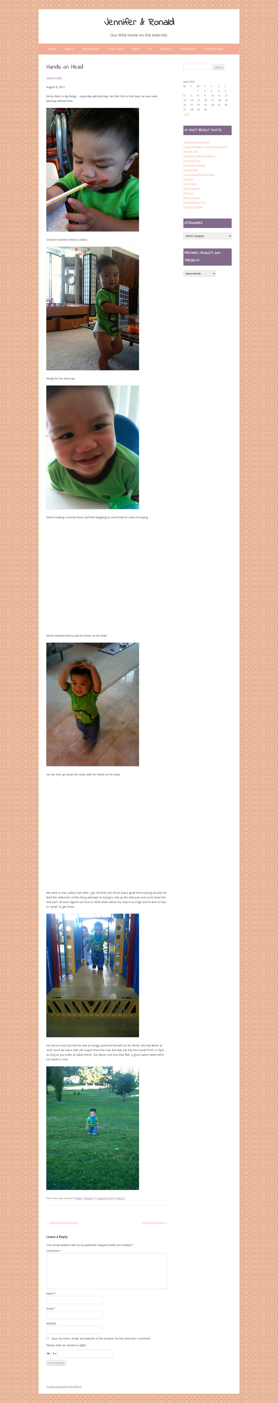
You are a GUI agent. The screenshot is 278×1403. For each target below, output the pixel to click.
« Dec (186, 114)
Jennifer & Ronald (139, 23)
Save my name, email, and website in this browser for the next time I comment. (101, 1338)
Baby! (78, 1198)
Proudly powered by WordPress (63, 1386)
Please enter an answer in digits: (66, 1345)
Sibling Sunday (192, 197)
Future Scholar (191, 160)
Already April (190, 151)
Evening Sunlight (193, 207)
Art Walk (188, 179)
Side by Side (190, 170)
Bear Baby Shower (194, 165)
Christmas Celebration (196, 142)
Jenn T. (121, 1198)
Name (51, 1293)
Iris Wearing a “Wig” (194, 202)
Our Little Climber (154, 1222)
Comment (53, 1251)
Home (52, 49)
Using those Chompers (62, 1222)
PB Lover (188, 193)
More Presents (192, 188)
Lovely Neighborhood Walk (199, 174)
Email (50, 1308)
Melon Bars (190, 184)
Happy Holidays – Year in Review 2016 (205, 146)
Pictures (88, 1198)
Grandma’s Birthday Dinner (199, 156)
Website (51, 1323)
